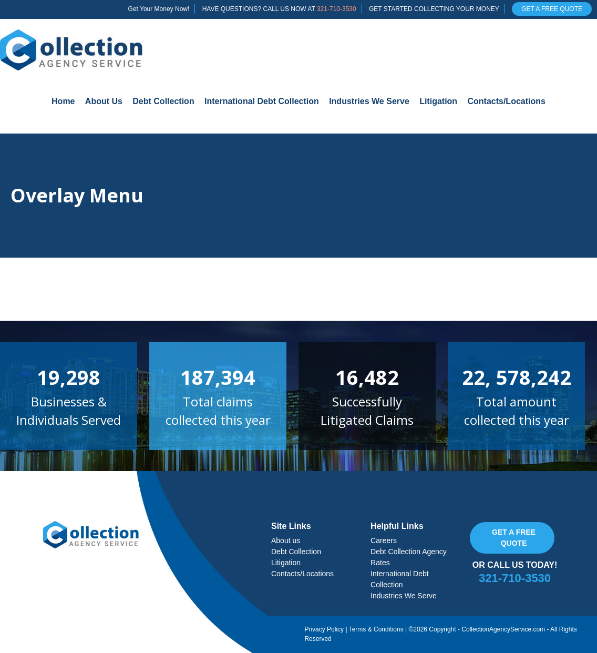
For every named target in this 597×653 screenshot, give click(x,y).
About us (285, 540)
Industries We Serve (369, 101)
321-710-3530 (336, 9)
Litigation (438, 101)
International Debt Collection (261, 101)
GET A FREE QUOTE (551, 9)
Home (63, 101)
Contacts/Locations (506, 101)
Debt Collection (163, 101)
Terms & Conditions (376, 629)
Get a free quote (514, 537)
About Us (103, 101)
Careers (383, 540)
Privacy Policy (324, 629)
